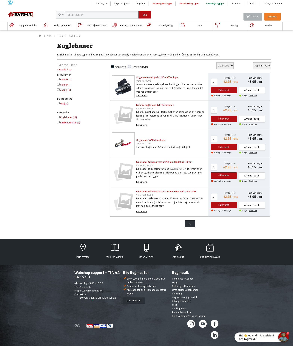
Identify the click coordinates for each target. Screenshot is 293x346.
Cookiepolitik (179, 308)
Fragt (175, 282)
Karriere (236, 3)
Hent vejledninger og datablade (189, 316)
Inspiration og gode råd (184, 297)
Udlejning (177, 293)
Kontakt (251, 3)
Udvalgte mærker (181, 301)
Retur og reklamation (183, 286)
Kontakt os (80, 294)
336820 (144, 108)
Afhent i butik (252, 90)
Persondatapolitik (181, 312)
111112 (143, 143)
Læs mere (141, 95)
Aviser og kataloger (162, 3)
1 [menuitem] (190, 224)
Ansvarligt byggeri (215, 3)
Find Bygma (101, 3)
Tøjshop (141, 3)
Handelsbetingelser (182, 278)
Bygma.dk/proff (121, 3)
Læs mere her (134, 300)
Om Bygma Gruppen (272, 3)
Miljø (174, 304)
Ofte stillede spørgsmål (185, 289)
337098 (144, 195)
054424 (144, 81)
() (64, 79)
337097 (144, 165)
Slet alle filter (64, 69)
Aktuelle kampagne (188, 3)
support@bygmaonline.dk (88, 290)
